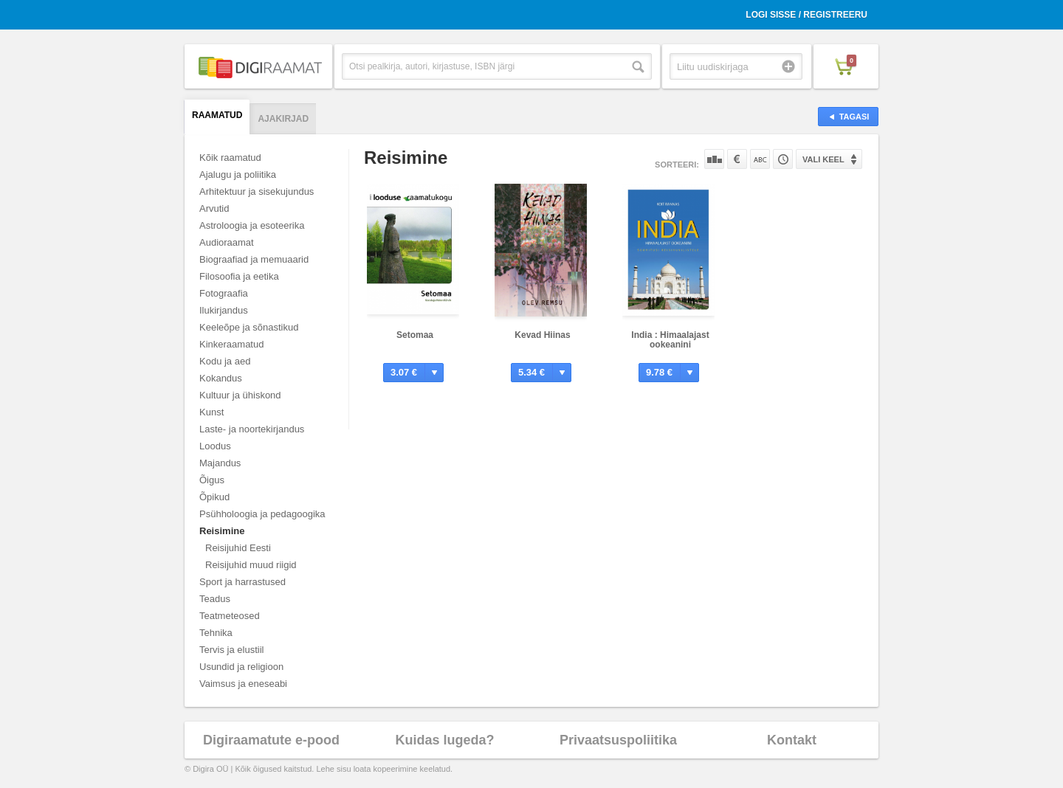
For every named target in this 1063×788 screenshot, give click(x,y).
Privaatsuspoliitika (618, 740)
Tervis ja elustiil (231, 649)
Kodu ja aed (224, 361)
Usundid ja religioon (241, 666)
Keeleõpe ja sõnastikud (248, 327)
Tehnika (216, 632)
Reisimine (221, 530)
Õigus (211, 479)
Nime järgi (760, 159)
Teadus (214, 598)
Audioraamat (226, 242)
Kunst (211, 412)
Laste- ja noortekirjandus (251, 429)
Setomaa (414, 335)
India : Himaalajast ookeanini (670, 340)
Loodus (215, 446)
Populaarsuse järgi (714, 159)
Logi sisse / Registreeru (806, 15)
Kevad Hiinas (542, 335)
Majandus (220, 463)
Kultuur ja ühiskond (240, 395)
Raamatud (217, 115)
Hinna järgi (737, 159)
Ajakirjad (283, 119)
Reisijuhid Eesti (238, 547)
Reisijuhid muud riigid (251, 564)
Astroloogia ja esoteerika (251, 225)
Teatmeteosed (229, 615)
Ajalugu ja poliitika (237, 174)
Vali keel (823, 159)
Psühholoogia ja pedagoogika (262, 513)
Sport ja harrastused (242, 581)
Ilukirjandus (223, 310)
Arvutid (214, 208)
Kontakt (791, 740)
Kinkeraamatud (231, 344)
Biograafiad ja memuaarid (254, 259)
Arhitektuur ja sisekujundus (256, 191)
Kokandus (220, 378)
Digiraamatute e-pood (271, 740)
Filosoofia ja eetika (239, 276)
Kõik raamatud (230, 157)
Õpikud (214, 496)
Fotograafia (223, 293)
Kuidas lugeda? (444, 740)
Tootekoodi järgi (783, 159)
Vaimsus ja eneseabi (243, 683)
